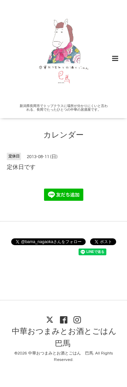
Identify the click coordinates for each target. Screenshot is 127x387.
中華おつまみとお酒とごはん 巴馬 (68, 338)
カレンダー (63, 135)
